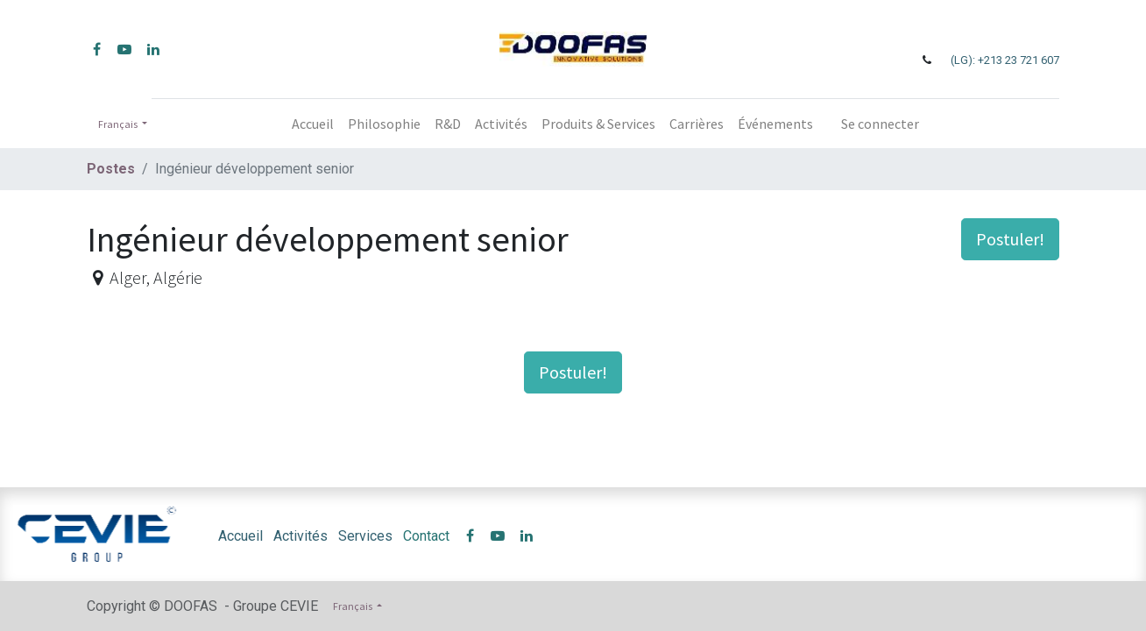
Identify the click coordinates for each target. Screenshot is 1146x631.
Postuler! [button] (1010, 239)
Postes (111, 168)
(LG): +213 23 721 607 (1005, 60)
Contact (426, 536)
